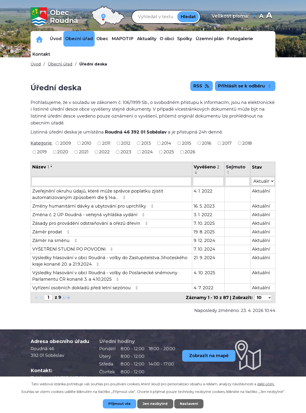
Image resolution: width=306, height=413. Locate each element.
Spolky (184, 38)
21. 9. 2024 (204, 257)
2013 (146, 143)
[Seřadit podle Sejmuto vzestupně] (228, 171)
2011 (106, 143)
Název (40, 167)
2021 (83, 152)
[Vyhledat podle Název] (111, 181)
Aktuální (261, 191)
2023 (125, 152)
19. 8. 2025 (204, 232)
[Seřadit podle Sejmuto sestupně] (228, 173)
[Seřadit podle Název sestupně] (51, 167)
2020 (62, 152)
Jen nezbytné (155, 404)
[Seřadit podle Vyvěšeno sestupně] (196, 173)
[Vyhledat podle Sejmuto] (237, 181)
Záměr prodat (51, 232)
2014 (166, 143)
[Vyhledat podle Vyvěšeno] (208, 181)
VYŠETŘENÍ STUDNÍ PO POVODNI (73, 249)
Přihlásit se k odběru (245, 86)
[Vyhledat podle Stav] (262, 181)
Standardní (261, 17)
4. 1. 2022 (203, 191)
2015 (186, 143)
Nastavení (189, 404)
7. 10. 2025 (204, 223)
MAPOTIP (122, 38)
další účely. (266, 384)
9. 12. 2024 (204, 240)
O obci (167, 38)
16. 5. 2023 (204, 206)
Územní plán (210, 38)
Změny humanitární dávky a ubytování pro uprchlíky (93, 206)
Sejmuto (235, 167)
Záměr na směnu (55, 240)
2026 (190, 152)
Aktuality (146, 38)
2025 (169, 152)
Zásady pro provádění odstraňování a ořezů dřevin (90, 223)
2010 (86, 143)
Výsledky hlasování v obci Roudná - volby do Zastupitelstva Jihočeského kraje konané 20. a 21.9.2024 (109, 261)
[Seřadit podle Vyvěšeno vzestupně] (196, 171)
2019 (42, 152)
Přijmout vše (119, 404)
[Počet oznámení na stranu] (263, 298)
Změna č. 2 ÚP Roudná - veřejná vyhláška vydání (89, 214)
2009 (65, 143)
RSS (201, 86)
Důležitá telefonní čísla (39, 39)
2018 (247, 143)
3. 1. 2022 (203, 214)
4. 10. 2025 (204, 272)
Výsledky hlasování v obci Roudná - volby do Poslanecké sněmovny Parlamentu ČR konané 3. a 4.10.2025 (104, 276)
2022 (104, 152)
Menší (255, 17)
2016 (206, 143)
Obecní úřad (79, 38)
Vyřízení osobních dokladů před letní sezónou (86, 287)
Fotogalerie (240, 38)
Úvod (56, 38)
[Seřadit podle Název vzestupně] (51, 165)
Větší (269, 17)
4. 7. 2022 (203, 287)
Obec (102, 38)
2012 (126, 143)
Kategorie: (41, 143)
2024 (147, 152)
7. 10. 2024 (204, 249)
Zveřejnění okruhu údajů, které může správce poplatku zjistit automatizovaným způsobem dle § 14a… (97, 194)
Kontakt (41, 54)
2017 (227, 143)
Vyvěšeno (206, 167)
